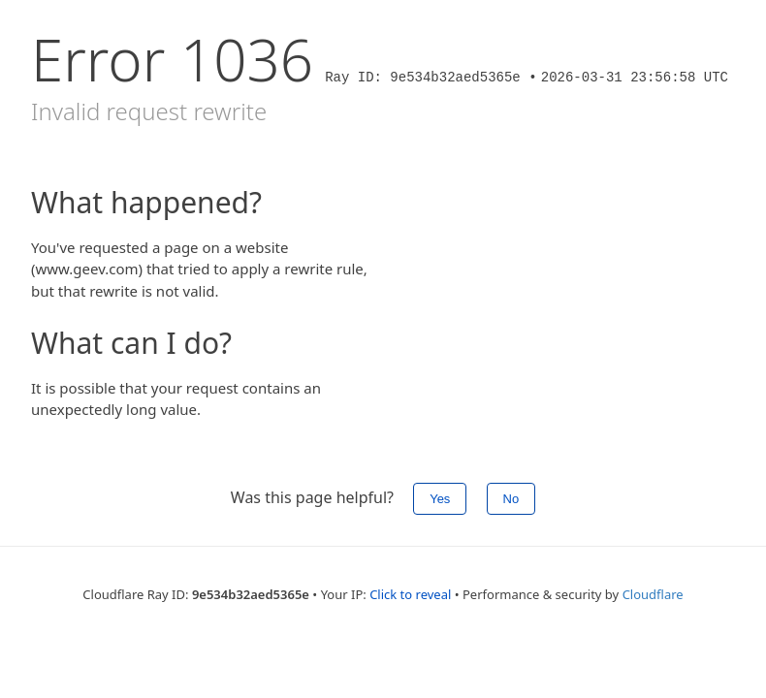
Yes (440, 499)
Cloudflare (653, 594)
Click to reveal (410, 594)
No (511, 499)
